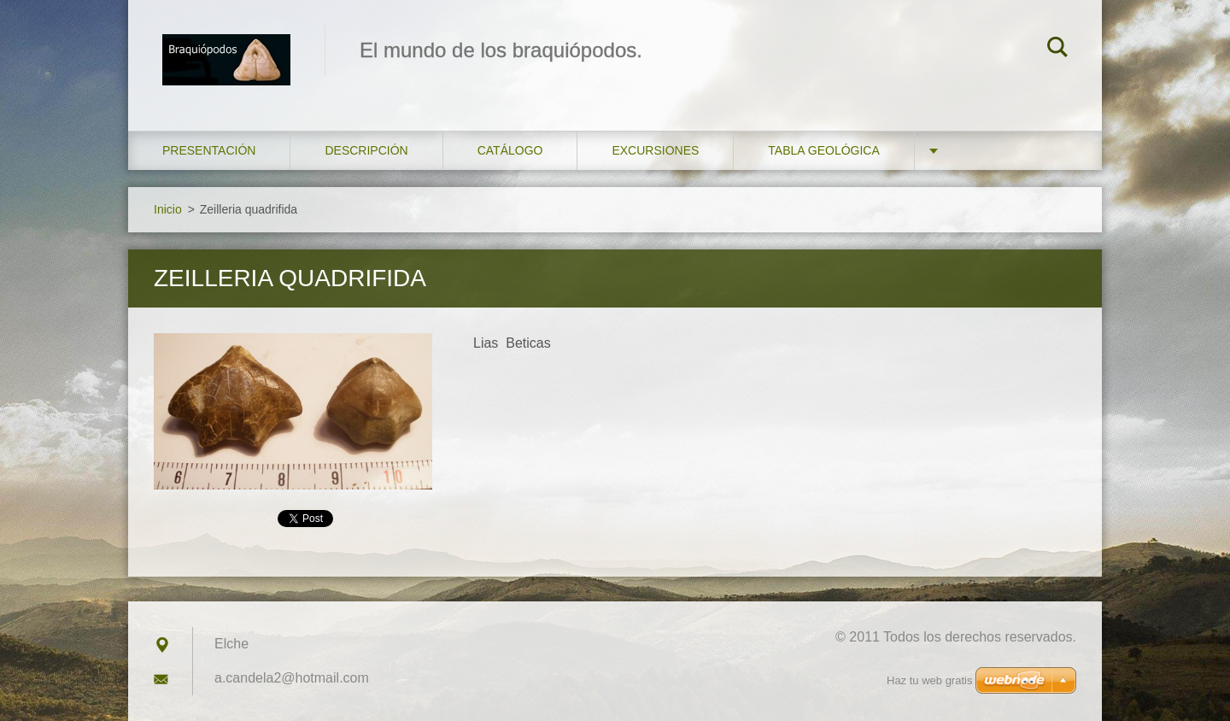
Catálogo (510, 150)
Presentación (208, 150)
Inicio (168, 209)
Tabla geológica (823, 150)
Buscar (1057, 49)
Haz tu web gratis (929, 680)
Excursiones (655, 150)
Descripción (366, 150)
